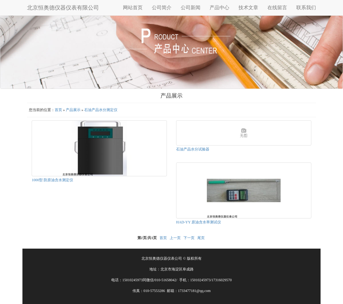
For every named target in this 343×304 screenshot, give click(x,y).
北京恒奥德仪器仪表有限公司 (63, 8)
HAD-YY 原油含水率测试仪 (198, 222)
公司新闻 (190, 7)
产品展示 (73, 110)
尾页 (201, 238)
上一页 (175, 238)
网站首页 (133, 7)
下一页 (189, 238)
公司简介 (162, 7)
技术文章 (248, 7)
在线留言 (277, 7)
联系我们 (306, 7)
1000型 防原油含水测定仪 (52, 180)
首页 (58, 110)
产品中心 (219, 7)
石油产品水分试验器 (192, 149)
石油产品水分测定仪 (100, 110)
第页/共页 (147, 238)
